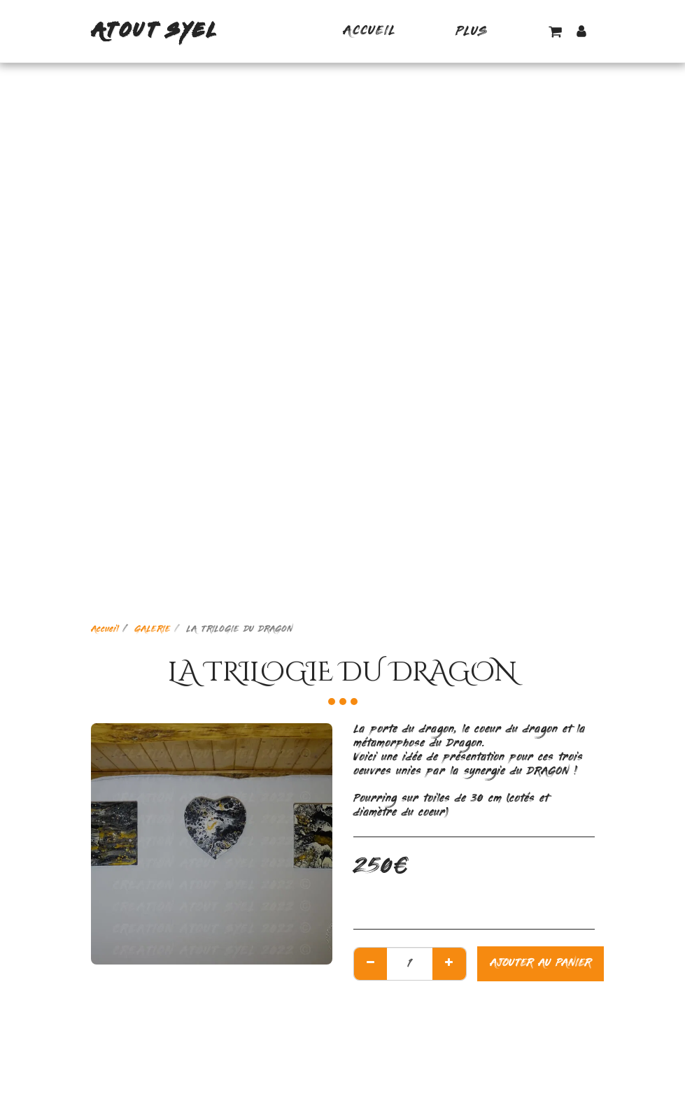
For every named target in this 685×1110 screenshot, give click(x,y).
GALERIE (152, 629)
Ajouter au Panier (540, 963)
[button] (555, 31)
